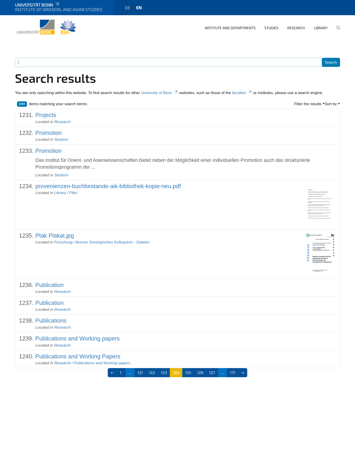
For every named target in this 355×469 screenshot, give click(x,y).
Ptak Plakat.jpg (54, 235)
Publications (51, 320)
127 (212, 372)
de (127, 7)
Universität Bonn (37, 4)
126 (200, 372)
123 (164, 372)
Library (321, 28)
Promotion (48, 133)
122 (152, 372)
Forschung (63, 242)
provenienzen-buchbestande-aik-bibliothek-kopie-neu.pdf (108, 186)
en (139, 7)
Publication (49, 285)
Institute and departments (230, 28)
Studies (271, 28)
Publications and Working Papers (77, 356)
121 (140, 372)
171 (232, 372)
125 (188, 372)
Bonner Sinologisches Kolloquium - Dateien (113, 242)
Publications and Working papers (77, 338)
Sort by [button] (331, 104)
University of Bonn (159, 93)
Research (296, 28)
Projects (45, 115)
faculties (242, 93)
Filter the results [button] (307, 104)
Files (73, 193)
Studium (61, 139)
